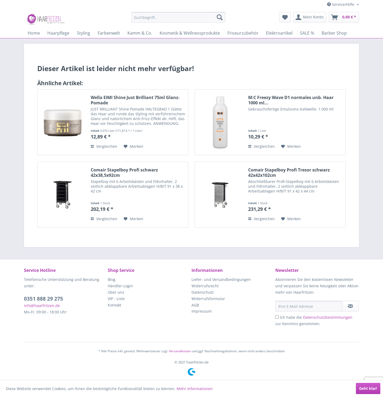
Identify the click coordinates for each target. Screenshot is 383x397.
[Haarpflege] (58, 33)
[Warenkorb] (344, 17)
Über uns (116, 292)
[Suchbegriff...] (178, 17)
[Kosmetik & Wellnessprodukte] (190, 33)
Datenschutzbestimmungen (327, 317)
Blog (111, 279)
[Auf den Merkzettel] (133, 146)
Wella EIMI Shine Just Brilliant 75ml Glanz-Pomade (135, 100)
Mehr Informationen (195, 388)
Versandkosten (180, 351)
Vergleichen (104, 146)
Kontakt (114, 305)
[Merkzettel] (285, 17)
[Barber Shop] (334, 33)
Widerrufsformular (208, 298)
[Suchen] (219, 17)
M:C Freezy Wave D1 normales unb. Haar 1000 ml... (291, 100)
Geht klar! (368, 388)
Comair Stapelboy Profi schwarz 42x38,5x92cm (124, 172)
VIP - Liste (116, 298)
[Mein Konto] (309, 17)
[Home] (34, 33)
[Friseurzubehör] (243, 33)
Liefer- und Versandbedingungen (221, 279)
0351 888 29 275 (43, 298)
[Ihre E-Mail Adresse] (308, 306)
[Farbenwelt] (109, 33)
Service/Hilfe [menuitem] (341, 4)
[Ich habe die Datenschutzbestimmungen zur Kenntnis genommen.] (277, 317)
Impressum (202, 311)
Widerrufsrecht (205, 285)
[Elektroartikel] (279, 33)
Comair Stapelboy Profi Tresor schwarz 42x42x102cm (289, 172)
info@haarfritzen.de (42, 305)
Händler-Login (120, 285)
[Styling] (83, 33)
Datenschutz (203, 292)
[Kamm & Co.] (140, 33)
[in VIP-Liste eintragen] (350, 306)
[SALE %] (307, 33)
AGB (195, 305)
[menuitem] (178, 17)
